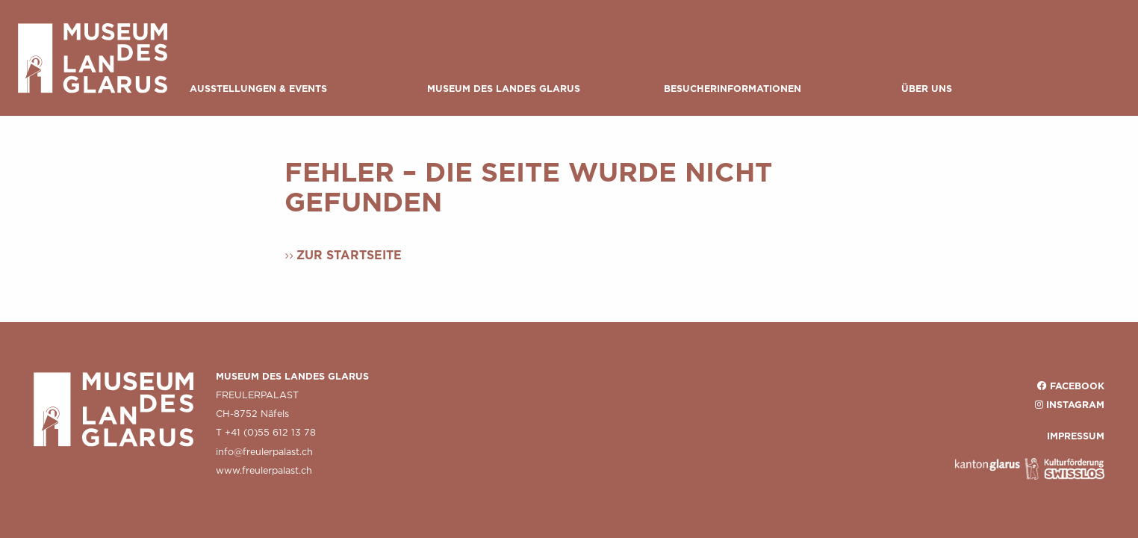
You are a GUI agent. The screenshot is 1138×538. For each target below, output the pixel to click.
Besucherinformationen (732, 88)
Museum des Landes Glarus (503, 88)
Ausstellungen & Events (258, 88)
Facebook (1077, 386)
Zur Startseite (349, 255)
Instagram (1075, 404)
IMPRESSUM (1075, 436)
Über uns (926, 88)
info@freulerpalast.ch (264, 451)
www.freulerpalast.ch (264, 470)
